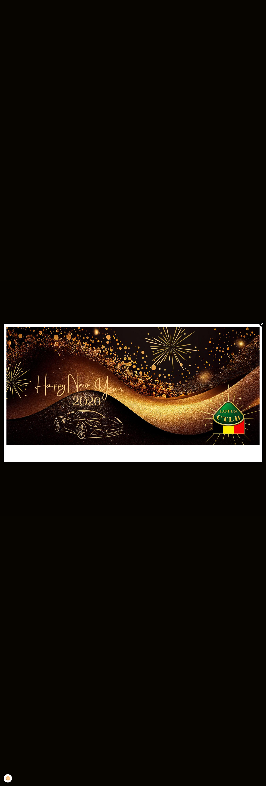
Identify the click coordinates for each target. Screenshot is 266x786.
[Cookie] (8, 778)
